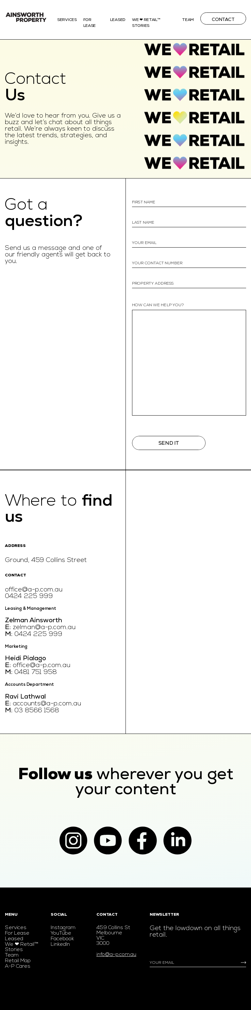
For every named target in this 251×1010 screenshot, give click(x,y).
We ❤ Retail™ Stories (21, 947)
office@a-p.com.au (33, 590)
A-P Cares (17, 966)
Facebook (62, 939)
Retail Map (18, 960)
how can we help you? (158, 305)
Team (188, 19)
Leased (118, 19)
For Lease (17, 933)
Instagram (63, 927)
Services (67, 19)
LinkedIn (60, 944)
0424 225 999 (29, 596)
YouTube (61, 933)
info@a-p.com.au (116, 954)
